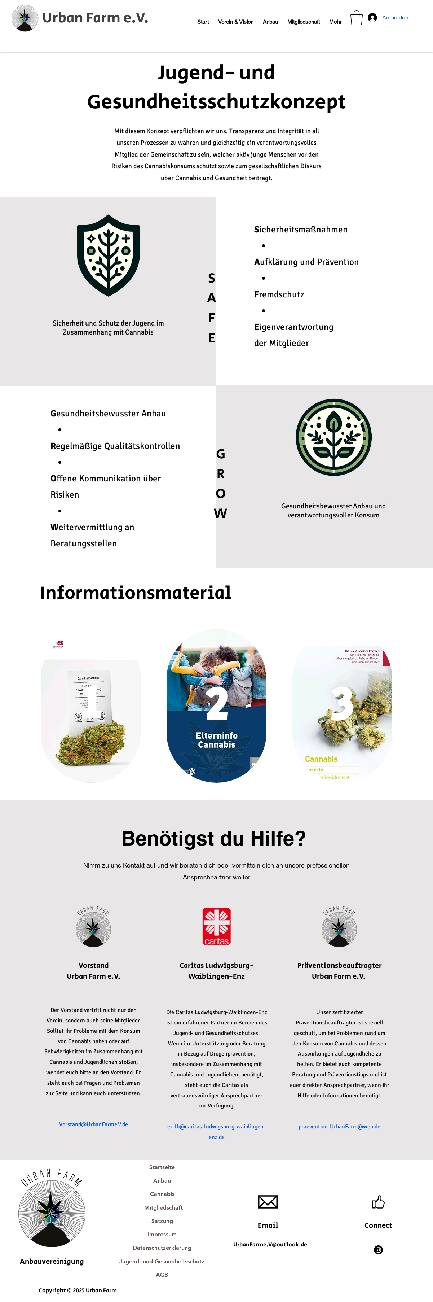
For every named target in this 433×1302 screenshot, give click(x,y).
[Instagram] (378, 1249)
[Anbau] (162, 1180)
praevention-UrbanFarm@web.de (339, 1126)
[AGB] (162, 1274)
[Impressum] (162, 1234)
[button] (235, 18)
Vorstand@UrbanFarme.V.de (93, 1124)
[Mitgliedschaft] (163, 1207)
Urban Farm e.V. (95, 18)
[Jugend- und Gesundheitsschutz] (162, 1261)
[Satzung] (162, 1221)
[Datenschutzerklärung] (162, 1247)
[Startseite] (162, 1167)
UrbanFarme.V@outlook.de (270, 1245)
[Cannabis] (162, 1194)
